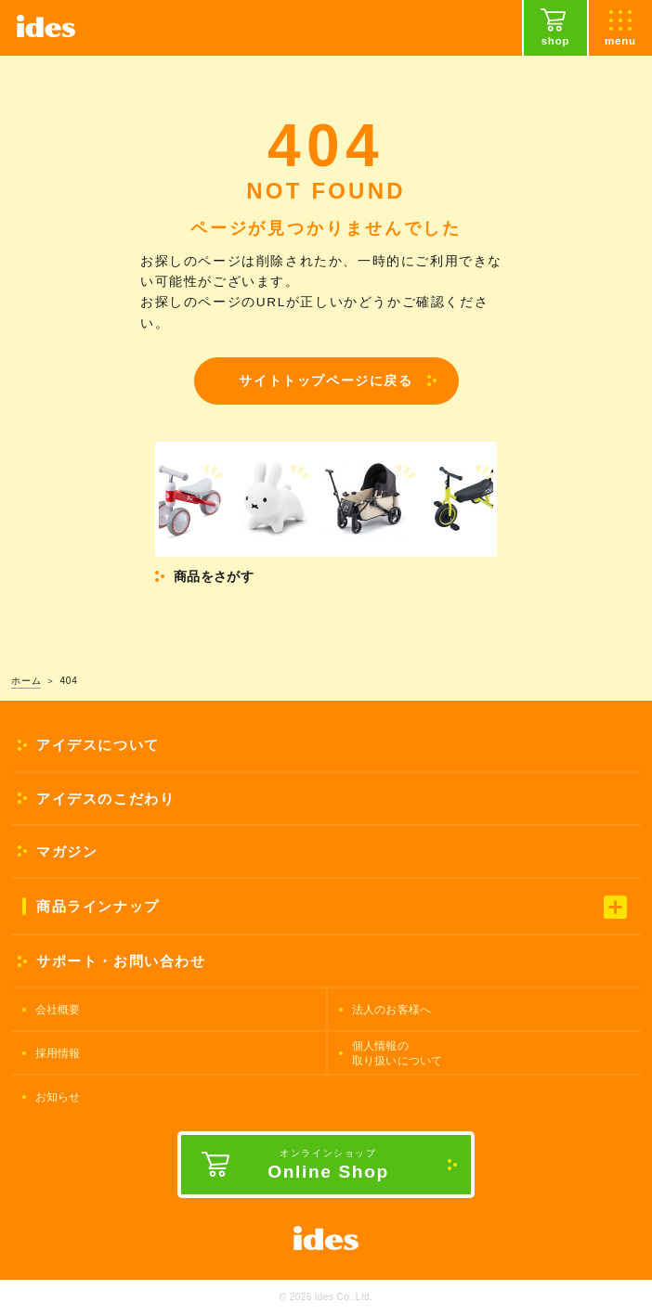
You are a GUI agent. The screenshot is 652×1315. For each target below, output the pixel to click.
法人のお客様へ (391, 1009)
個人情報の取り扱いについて (397, 1053)
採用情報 (58, 1053)
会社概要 (58, 1009)
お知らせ (58, 1096)
